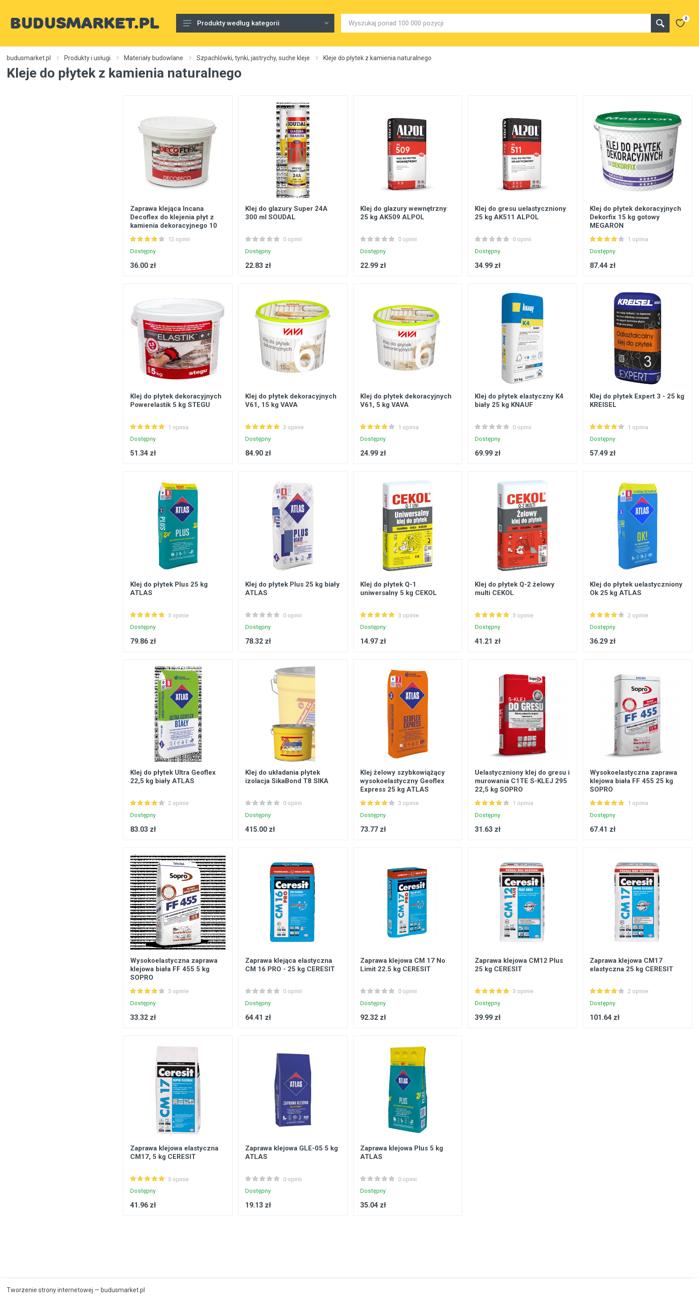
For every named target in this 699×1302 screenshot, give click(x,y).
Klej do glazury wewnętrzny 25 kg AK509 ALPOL (403, 213)
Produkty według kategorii (256, 23)
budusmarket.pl (29, 58)
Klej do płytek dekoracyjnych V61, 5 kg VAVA (406, 400)
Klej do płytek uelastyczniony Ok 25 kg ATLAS (636, 588)
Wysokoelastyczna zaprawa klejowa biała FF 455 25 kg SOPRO (633, 780)
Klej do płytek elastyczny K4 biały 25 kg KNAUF (519, 400)
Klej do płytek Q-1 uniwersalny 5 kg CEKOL (398, 588)
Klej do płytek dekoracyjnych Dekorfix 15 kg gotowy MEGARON (635, 217)
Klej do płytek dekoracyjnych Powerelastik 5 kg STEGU (176, 400)
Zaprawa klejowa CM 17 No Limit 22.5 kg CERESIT (402, 965)
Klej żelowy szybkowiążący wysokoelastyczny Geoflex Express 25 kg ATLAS (402, 780)
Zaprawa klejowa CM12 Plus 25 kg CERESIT (519, 965)
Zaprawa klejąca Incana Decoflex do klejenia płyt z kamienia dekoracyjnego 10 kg (173, 221)
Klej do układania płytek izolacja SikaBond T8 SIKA (287, 776)
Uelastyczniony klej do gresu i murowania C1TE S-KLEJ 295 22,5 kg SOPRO (522, 780)
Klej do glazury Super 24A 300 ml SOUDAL (286, 213)
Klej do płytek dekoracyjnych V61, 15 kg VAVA (291, 400)
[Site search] (496, 23)
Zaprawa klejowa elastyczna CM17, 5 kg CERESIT (174, 1152)
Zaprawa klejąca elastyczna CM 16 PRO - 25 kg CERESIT (290, 965)
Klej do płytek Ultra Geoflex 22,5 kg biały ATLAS (173, 776)
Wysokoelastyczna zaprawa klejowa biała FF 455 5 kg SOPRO (174, 969)
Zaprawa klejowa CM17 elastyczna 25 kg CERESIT (631, 965)
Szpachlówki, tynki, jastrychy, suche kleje (253, 58)
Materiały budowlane (153, 58)
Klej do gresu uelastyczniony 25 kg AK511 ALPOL (520, 213)
